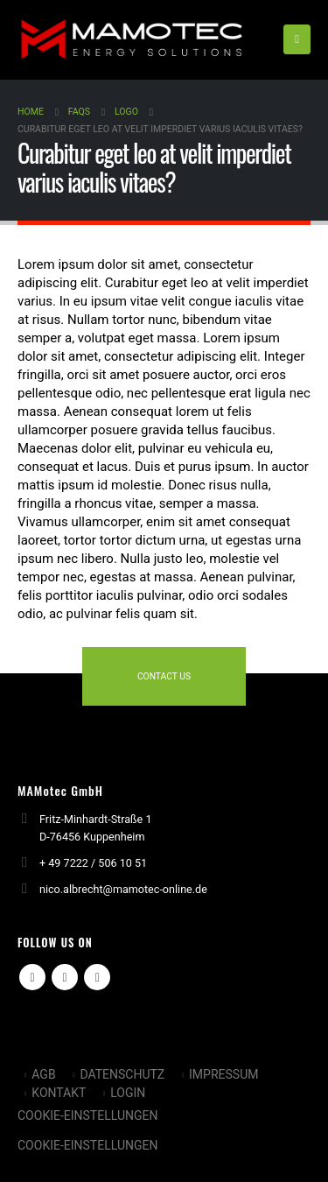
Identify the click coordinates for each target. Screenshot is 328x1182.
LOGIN (127, 1093)
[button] (297, 39)
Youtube (65, 977)
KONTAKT (58, 1093)
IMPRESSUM (223, 1074)
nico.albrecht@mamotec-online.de (123, 889)
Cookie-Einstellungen (87, 1115)
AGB (43, 1074)
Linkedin (97, 977)
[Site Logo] (131, 40)
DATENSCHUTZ (122, 1074)
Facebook (32, 977)
